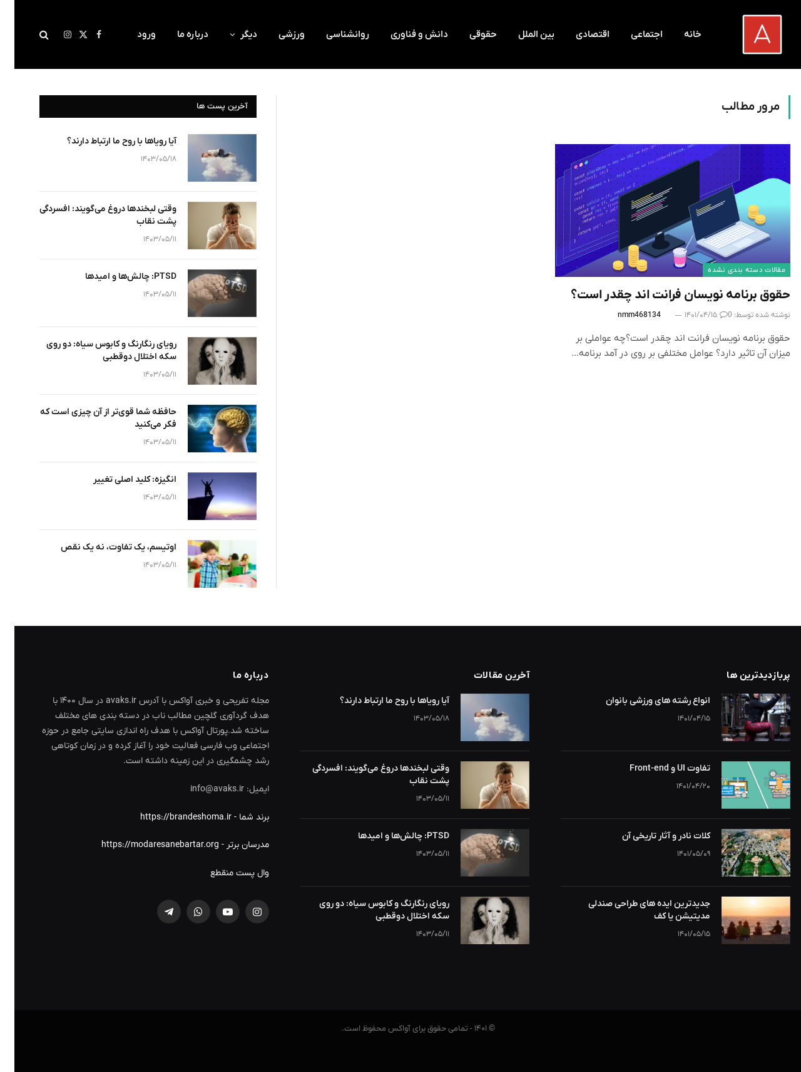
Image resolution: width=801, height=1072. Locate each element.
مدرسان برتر (233, 845)
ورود (132, 34)
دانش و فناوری (405, 34)
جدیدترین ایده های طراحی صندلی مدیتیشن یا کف (635, 910)
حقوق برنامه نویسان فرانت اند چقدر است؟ (666, 295)
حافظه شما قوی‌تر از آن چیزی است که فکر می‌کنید (94, 418)
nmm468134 (624, 315)
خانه (678, 34)
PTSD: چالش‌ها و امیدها (116, 277)
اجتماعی (632, 34)
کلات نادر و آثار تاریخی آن (652, 836)
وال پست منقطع (225, 873)
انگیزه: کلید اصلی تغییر (120, 480)
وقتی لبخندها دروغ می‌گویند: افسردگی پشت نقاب (93, 215)
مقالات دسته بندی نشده (732, 270)
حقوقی (468, 34)
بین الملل (522, 34)
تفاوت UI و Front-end (655, 768)
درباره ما (178, 34)
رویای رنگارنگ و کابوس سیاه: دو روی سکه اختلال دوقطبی (97, 350)
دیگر (234, 34)
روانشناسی (333, 34)
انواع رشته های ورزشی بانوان (643, 701)
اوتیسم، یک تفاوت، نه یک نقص (104, 547)
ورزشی (277, 34)
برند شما (240, 817)
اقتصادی (578, 34)
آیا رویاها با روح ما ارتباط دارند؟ (107, 141)
